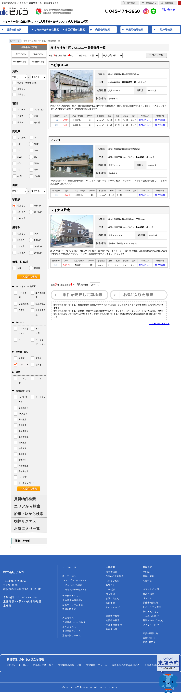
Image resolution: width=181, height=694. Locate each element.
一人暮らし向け (151, 618)
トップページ (69, 569)
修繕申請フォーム (71, 633)
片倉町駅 (147, 582)
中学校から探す (38, 63)
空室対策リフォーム (96, 667)
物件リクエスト (27, 523)
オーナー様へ (69, 578)
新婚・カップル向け (153, 622)
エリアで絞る (20, 56)
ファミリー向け (151, 627)
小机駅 (146, 574)
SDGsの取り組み (115, 578)
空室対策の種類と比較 (69, 667)
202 (55, 270)
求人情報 (110, 596)
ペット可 (147, 600)
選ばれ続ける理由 (73, 587)
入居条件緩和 (151, 667)
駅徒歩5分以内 (150, 604)
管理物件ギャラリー (72, 598)
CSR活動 (110, 591)
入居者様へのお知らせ (73, 624)
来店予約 (110, 605)
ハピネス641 (59, 67)
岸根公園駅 (148, 578)
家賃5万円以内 (150, 635)
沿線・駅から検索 (28, 516)
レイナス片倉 (60, 215)
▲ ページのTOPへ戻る (159, 329)
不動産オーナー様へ (17, 667)
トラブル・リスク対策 (76, 582)
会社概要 (110, 569)
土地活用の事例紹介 (72, 602)
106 (56, 122)
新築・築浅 (148, 595)
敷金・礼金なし (151, 613)
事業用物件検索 (114, 627)
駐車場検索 (111, 631)
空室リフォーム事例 (72, 606)
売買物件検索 (113, 622)
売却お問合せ (69, 611)
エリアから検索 (27, 508)
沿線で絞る (38, 56)
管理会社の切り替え (43, 667)
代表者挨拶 (111, 574)
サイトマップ (113, 609)
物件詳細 (160, 123)
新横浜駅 (147, 569)
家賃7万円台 (149, 644)
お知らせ (110, 587)
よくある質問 (69, 628)
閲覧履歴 (167, 2)
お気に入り (145, 123)
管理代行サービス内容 (76, 591)
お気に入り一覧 (27, 530)
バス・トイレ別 (151, 591)
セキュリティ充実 (152, 609)
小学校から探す (20, 63)
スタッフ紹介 (113, 582)
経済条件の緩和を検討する (126, 667)
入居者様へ (68, 620)
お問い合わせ (113, 600)
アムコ (55, 144)
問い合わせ (171, 11)
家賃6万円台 (149, 640)
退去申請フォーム (71, 637)
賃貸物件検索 (25, 501)
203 (56, 128)
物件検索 (129, 2)
